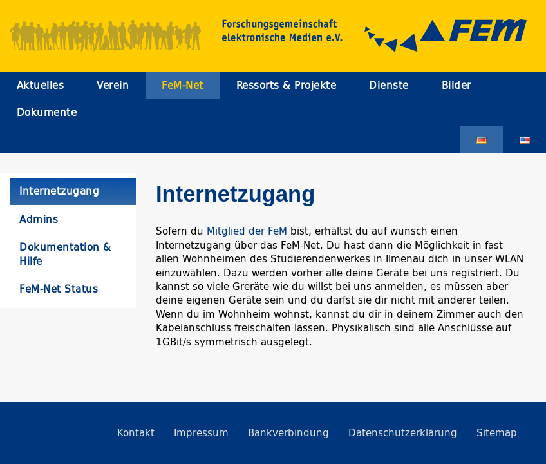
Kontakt (136, 433)
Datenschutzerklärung (402, 433)
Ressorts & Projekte (286, 85)
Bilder (456, 85)
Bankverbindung (288, 433)
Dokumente (47, 112)
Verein (113, 85)
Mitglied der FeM (247, 231)
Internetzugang (59, 191)
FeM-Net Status (58, 289)
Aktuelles (40, 85)
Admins (38, 219)
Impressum (201, 433)
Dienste (389, 85)
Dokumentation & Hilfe (65, 254)
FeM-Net (182, 85)
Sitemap (496, 433)
